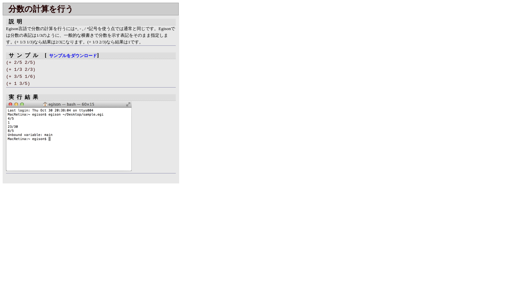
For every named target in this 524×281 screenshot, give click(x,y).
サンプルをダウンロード (73, 55)
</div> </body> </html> (207, 101)
